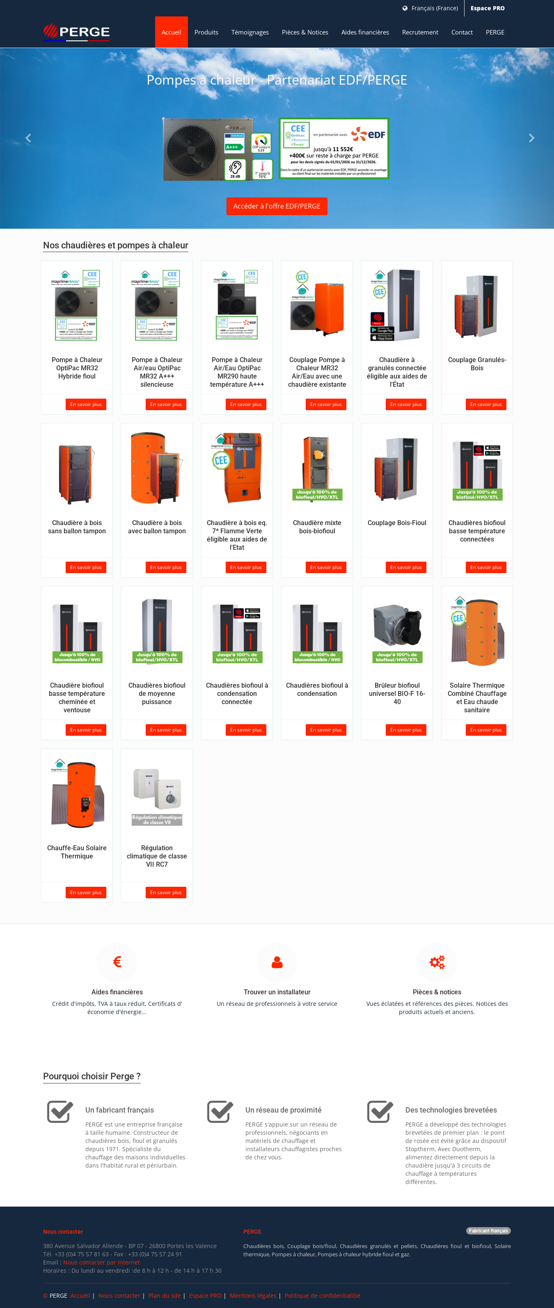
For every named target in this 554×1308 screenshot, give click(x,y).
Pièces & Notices (305, 32)
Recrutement (420, 32)
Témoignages (250, 32)
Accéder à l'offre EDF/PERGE (277, 206)
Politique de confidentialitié (322, 1295)
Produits (206, 32)
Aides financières (365, 32)
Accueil (171, 32)
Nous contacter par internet (101, 1262)
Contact (462, 32)
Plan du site (165, 1295)
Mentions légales (253, 1295)
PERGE (495, 32)
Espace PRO (488, 8)
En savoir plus (86, 404)
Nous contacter (119, 1295)
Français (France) (430, 8)
